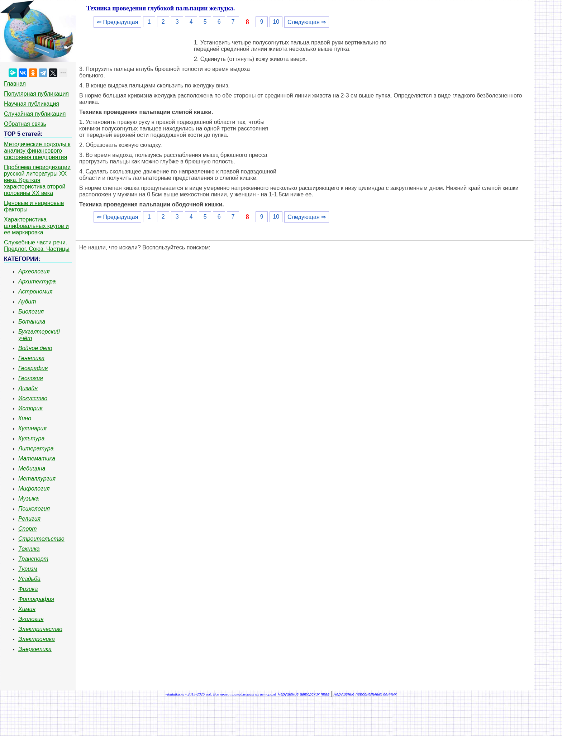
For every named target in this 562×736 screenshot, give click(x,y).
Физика (28, 589)
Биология (31, 312)
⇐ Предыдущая (117, 22)
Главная (15, 84)
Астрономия (35, 291)
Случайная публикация (35, 114)
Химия (26, 609)
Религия (29, 519)
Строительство (41, 539)
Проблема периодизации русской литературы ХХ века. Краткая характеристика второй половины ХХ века (37, 180)
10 (276, 22)
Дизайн (28, 388)
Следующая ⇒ (306, 22)
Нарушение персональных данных (365, 694)
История (30, 408)
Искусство (32, 398)
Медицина (32, 468)
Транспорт (33, 559)
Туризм (27, 569)
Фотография (36, 599)
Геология (30, 378)
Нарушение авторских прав (303, 694)
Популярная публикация (36, 94)
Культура (31, 438)
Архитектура (37, 281)
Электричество (40, 629)
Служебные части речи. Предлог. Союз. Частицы (37, 245)
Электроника (36, 639)
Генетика (31, 358)
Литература (36, 448)
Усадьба (29, 579)
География (33, 368)
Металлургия (37, 478)
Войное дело (35, 348)
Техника (29, 549)
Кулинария (32, 428)
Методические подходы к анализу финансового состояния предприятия (37, 150)
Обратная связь (25, 124)
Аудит (27, 301)
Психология (34, 509)
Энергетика (35, 649)
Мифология (34, 489)
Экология (30, 619)
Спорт (27, 529)
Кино (24, 418)
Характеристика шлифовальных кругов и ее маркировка (36, 225)
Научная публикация (31, 104)
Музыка (28, 499)
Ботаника (32, 322)
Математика (36, 458)
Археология (34, 271)
